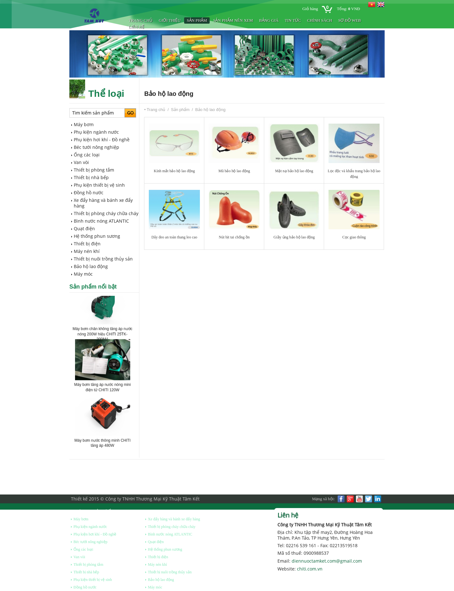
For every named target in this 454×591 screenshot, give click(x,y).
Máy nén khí (87, 251)
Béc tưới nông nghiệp (96, 147)
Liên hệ (136, 26)
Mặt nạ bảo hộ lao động (294, 171)
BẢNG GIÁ (269, 20)
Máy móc (83, 274)
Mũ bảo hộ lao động (234, 171)
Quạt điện (84, 228)
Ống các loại (87, 155)
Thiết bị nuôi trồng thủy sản (103, 259)
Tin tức (293, 20)
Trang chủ (141, 20)
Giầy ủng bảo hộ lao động (294, 237)
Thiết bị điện (87, 244)
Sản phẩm (197, 20)
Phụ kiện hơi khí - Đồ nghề (102, 140)
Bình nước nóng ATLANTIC (101, 221)
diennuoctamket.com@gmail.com (327, 561)
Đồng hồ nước (88, 193)
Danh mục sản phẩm (93, 511)
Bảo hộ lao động (91, 266)
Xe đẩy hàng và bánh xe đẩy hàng (103, 203)
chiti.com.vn (310, 569)
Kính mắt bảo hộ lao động (174, 171)
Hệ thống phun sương (97, 236)
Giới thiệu (170, 20)
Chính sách (319, 20)
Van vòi (81, 162)
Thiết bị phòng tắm (94, 170)
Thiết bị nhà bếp (91, 177)
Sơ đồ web (349, 20)
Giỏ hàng (310, 8)
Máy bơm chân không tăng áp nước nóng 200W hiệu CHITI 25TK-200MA (102, 335)
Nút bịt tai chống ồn (234, 237)
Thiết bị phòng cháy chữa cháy (106, 213)
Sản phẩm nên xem (233, 20)
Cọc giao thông (354, 237)
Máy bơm (84, 124)
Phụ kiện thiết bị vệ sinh (99, 185)
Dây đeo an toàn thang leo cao (174, 237)
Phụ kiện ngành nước (96, 132)
